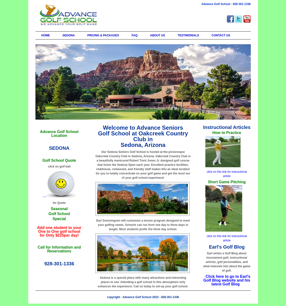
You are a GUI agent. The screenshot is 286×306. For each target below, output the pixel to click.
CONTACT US (221, 35)
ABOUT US (157, 35)
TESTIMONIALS (188, 35)
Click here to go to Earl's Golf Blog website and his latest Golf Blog (226, 280)
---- (59, 196)
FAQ (135, 35)
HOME (45, 35)
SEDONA (68, 35)
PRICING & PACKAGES (103, 35)
